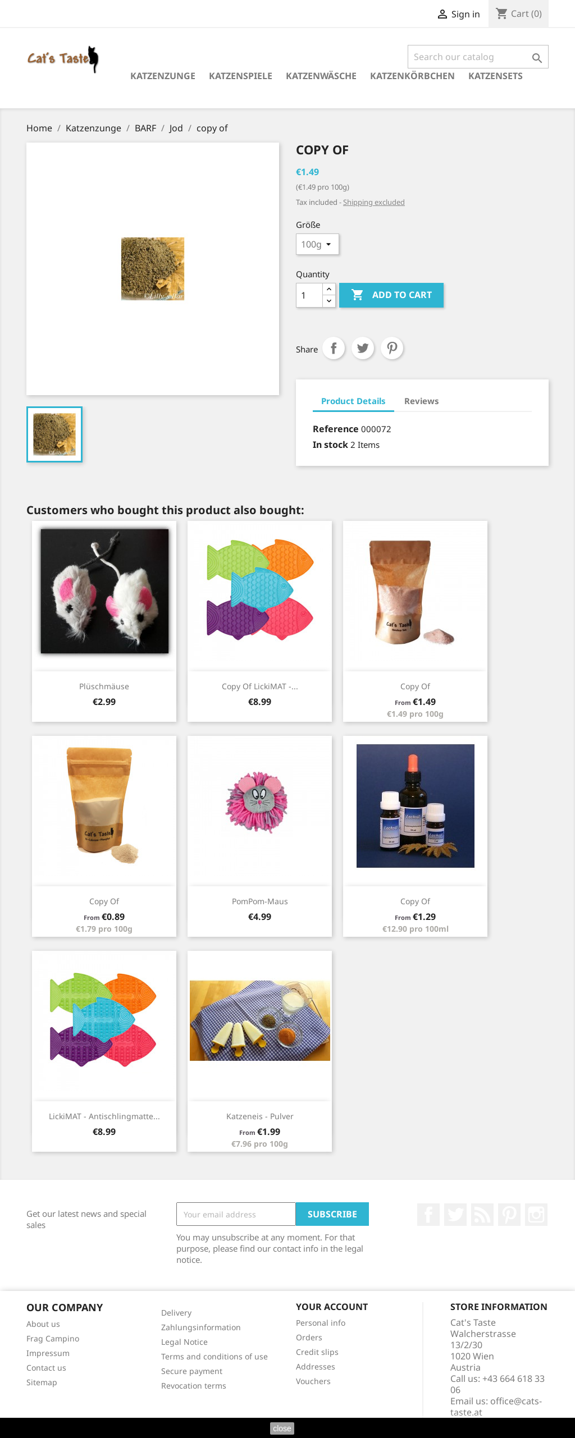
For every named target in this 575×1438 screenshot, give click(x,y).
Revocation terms (193, 1385)
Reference (336, 428)
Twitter (455, 1214)
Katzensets (495, 76)
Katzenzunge (162, 76)
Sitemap (41, 1382)
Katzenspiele (240, 76)
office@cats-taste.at (496, 1406)
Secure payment (191, 1371)
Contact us (46, 1367)
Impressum (48, 1353)
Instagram (536, 1214)
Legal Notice (184, 1341)
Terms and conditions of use (214, 1356)
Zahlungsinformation (201, 1327)
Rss (482, 1214)
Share (333, 348)
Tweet (363, 348)
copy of (415, 686)
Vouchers (313, 1381)
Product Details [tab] (353, 400)
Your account (332, 1306)
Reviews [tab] (421, 400)
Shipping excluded (374, 202)
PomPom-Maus (260, 901)
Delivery (176, 1312)
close (282, 1428)
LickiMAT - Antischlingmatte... (104, 1116)
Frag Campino (52, 1338)
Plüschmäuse (104, 686)
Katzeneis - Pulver (260, 1116)
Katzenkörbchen (412, 76)
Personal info (320, 1322)
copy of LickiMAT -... (260, 686)
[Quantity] (309, 295)
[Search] (478, 56)
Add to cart (391, 295)
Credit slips (317, 1352)
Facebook (428, 1214)
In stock (330, 444)
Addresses (315, 1366)
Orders (309, 1337)
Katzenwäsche (321, 76)
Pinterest (392, 348)
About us (43, 1323)
